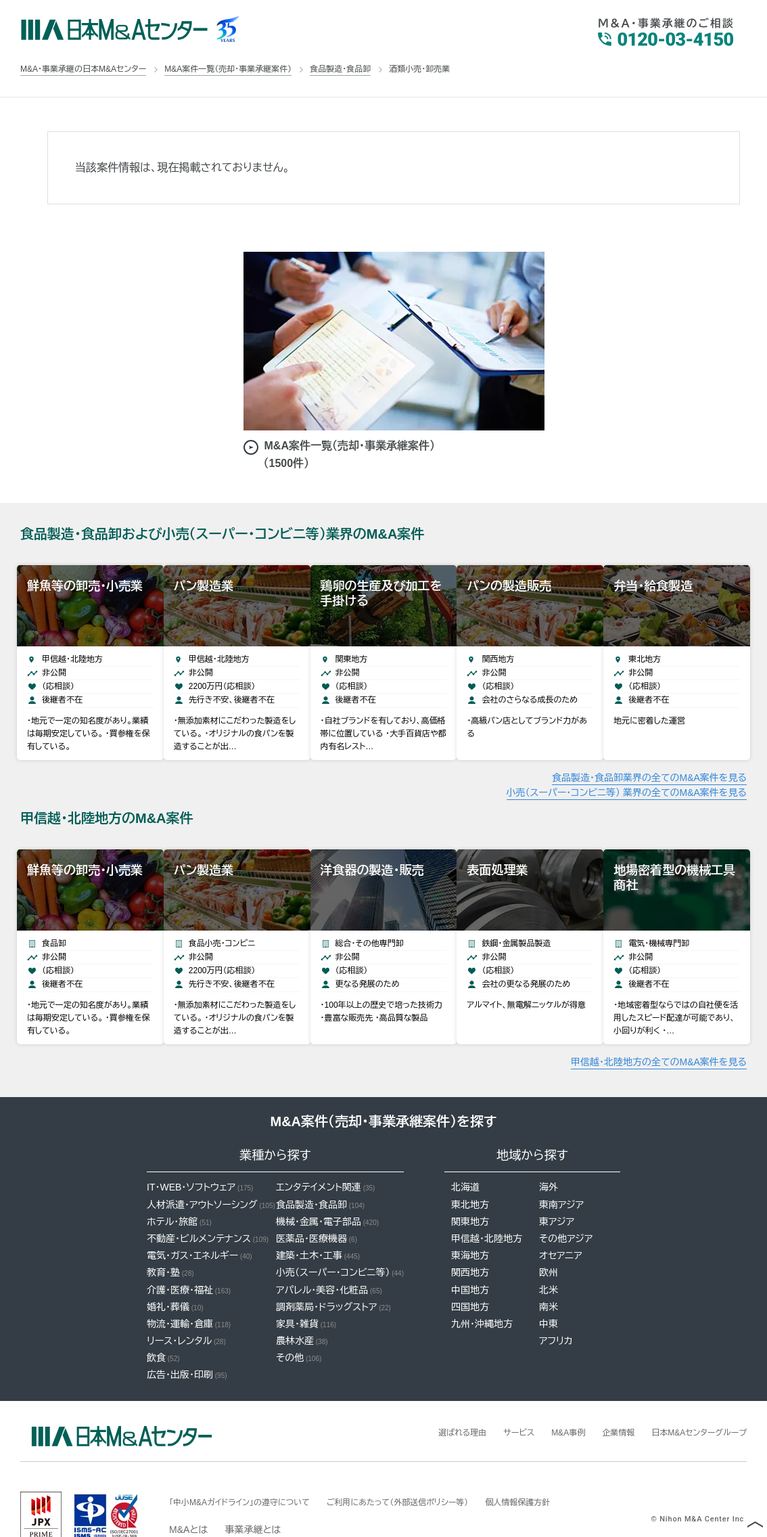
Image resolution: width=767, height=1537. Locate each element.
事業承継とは (253, 1495)
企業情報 (600, 1398)
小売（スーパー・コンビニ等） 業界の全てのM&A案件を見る (627, 775)
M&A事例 (543, 1398)
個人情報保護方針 (570, 1468)
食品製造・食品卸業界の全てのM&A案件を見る (649, 760)
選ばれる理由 (426, 1398)
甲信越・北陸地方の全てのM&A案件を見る (659, 1028)
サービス (489, 1398)
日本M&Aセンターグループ (691, 1398)
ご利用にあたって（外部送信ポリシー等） (432, 1468)
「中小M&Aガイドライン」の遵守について (251, 1468)
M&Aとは (188, 1495)
